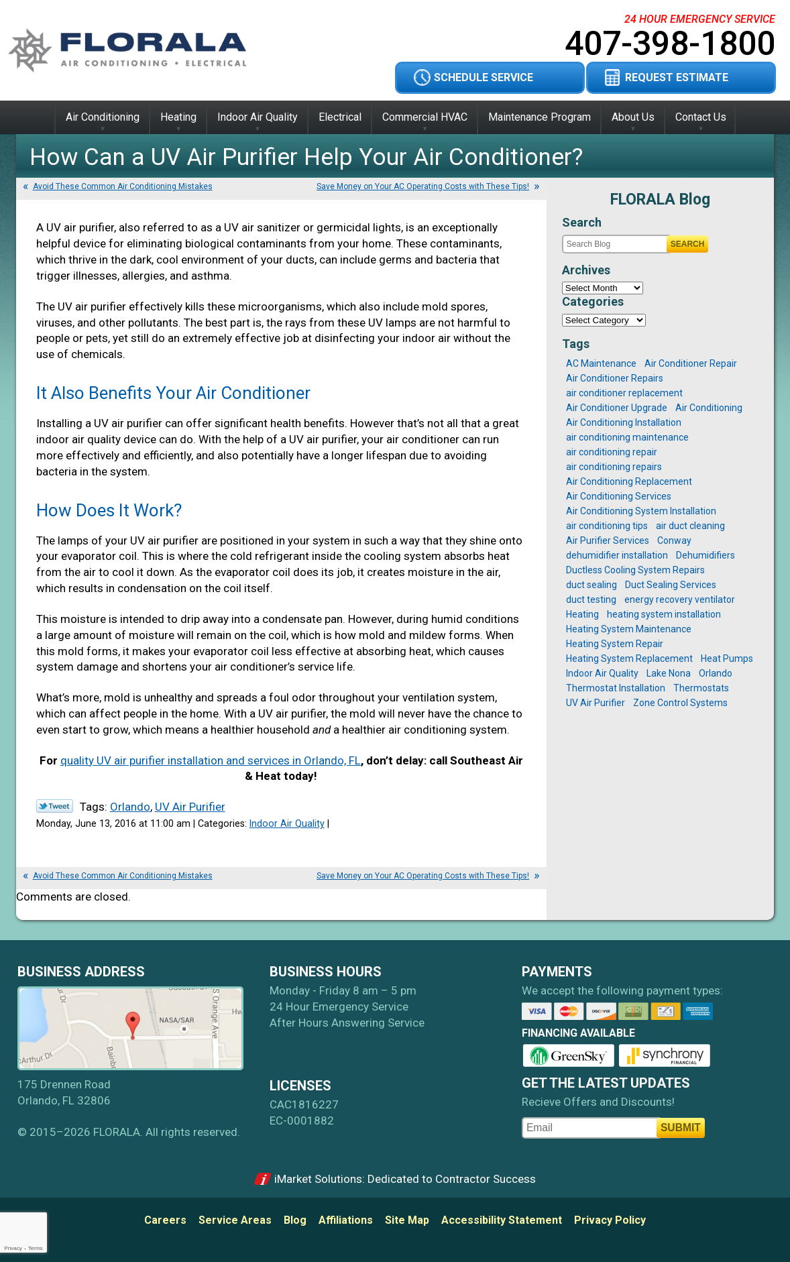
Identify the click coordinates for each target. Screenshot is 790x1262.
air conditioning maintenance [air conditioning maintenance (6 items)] (627, 437)
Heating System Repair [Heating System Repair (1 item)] (614, 643)
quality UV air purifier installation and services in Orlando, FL (210, 760)
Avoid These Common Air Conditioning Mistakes (123, 186)
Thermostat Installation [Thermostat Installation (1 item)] (615, 688)
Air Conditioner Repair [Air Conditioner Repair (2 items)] (690, 363)
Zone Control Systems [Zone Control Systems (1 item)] (680, 702)
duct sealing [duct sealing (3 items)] (591, 584)
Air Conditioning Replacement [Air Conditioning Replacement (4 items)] (629, 481)
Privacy (12, 1248)
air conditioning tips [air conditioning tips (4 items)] (607, 525)
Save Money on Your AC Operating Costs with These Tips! (423, 186)
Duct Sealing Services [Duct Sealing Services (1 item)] (670, 584)
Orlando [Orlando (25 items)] (715, 673)
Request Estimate (676, 77)
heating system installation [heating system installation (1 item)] (664, 614)
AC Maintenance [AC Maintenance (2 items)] (601, 363)
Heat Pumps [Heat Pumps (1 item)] (727, 658)
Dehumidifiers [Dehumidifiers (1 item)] (705, 555)
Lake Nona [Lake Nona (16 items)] (668, 673)
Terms (35, 1248)
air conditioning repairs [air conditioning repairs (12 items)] (614, 466)
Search (688, 244)
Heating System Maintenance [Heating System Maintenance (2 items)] (628, 629)
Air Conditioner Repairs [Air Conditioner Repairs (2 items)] (614, 378)
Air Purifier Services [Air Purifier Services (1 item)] (607, 540)
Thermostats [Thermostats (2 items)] (701, 688)
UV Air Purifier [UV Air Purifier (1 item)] (595, 702)
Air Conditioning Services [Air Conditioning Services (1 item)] (618, 496)
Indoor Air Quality (287, 823)
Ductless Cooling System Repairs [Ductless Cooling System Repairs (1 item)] (635, 570)
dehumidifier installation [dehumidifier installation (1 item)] (617, 555)
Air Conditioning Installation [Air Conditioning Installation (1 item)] (623, 422)
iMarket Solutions (318, 1179)
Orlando (130, 806)
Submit (681, 1127)
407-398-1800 (670, 43)
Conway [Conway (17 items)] (674, 540)
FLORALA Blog (660, 199)
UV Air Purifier (190, 806)
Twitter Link (54, 806)
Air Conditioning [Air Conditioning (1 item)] (708, 407)
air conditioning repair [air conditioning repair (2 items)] (611, 452)
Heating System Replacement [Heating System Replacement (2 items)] (629, 658)
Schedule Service (483, 77)
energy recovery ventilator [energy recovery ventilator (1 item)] (679, 599)
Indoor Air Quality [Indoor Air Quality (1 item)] (602, 673)
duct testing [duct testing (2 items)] (591, 599)
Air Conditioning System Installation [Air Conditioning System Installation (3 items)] (641, 511)
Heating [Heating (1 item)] (582, 614)
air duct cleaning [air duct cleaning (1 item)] (690, 525)
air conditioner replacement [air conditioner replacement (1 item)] (624, 393)
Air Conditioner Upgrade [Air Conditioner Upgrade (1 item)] (616, 407)
